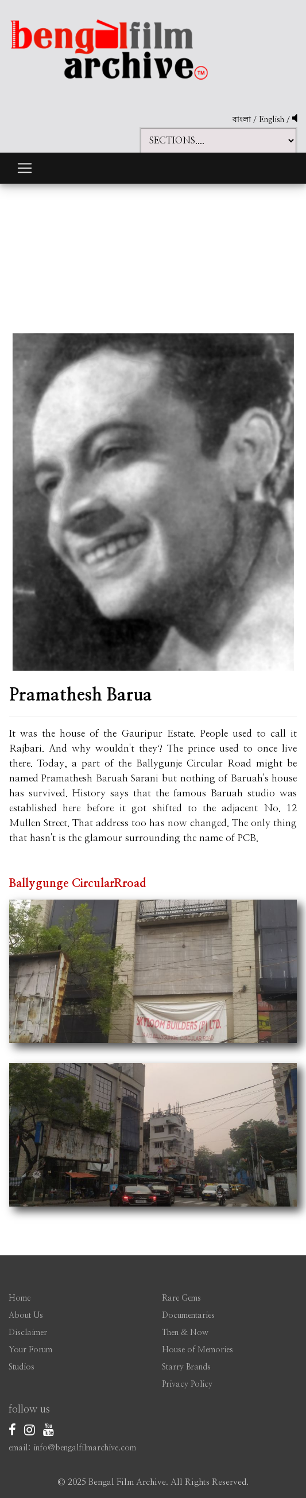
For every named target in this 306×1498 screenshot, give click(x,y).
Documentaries (188, 1316)
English (272, 120)
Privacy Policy (187, 1384)
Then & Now (185, 1333)
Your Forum (30, 1350)
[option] (153, 493)
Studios (21, 1367)
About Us (26, 1316)
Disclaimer (28, 1333)
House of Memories (197, 1350)
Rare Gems (181, 1298)
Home (19, 1298)
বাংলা (242, 120)
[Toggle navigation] (24, 168)
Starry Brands (186, 1367)
